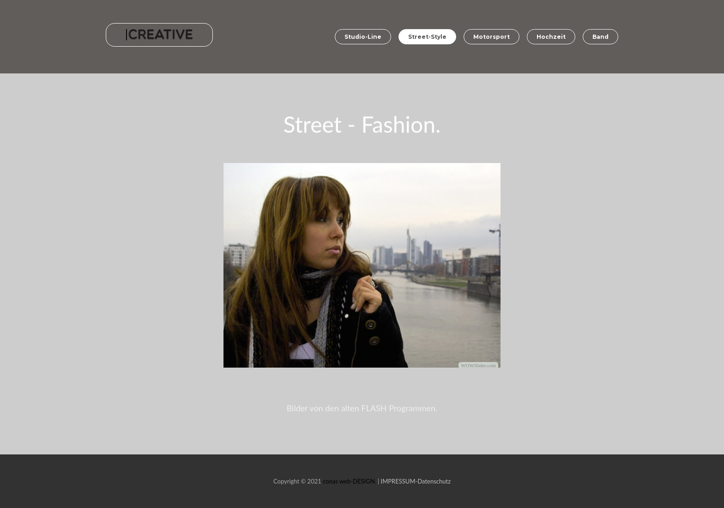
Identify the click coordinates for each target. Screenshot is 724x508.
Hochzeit (551, 36)
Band (600, 36)
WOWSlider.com (478, 366)
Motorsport (491, 36)
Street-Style (427, 36)
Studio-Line (362, 36)
